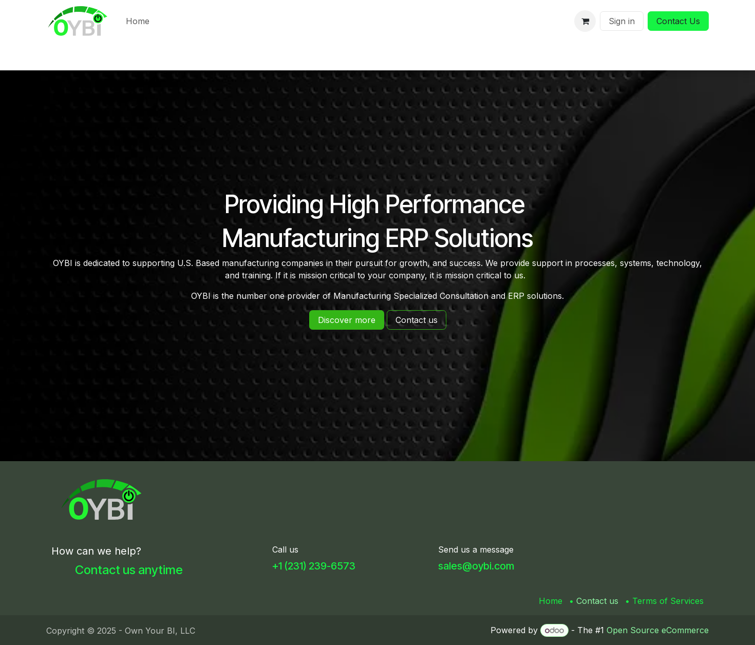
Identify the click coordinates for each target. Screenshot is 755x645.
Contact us (597, 601)
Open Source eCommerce (658, 630)
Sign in (622, 21)
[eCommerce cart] (585, 21)
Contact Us (678, 21)
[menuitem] (138, 21)
